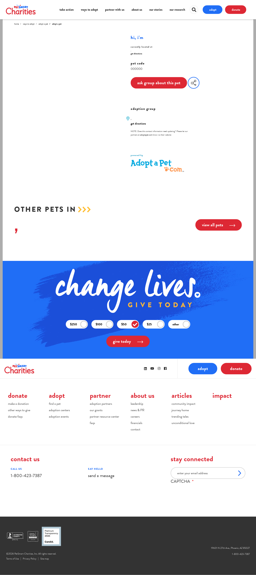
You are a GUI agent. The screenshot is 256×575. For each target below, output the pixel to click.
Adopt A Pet (43, 23)
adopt (212, 9)
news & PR (137, 410)
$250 (78, 324)
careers (135, 416)
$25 (155, 324)
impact (222, 395)
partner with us (114, 9)
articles (182, 395)
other (181, 324)
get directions (136, 53)
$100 (104, 324)
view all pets (218, 225)
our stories (155, 9)
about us (137, 9)
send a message (101, 475)
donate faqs (15, 416)
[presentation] (198, 491)
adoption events (59, 416)
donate (236, 9)
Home (16, 23)
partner (100, 395)
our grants (96, 410)
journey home (180, 410)
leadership (137, 403)
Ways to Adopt (28, 23)
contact (135, 429)
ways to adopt (89, 9)
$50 (130, 324)
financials (136, 422)
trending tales (180, 416)
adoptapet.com (146, 134)
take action (67, 9)
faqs (92, 422)
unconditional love (183, 422)
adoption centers (59, 410)
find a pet (55, 403)
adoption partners (101, 403)
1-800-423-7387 (26, 475)
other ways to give (19, 410)
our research (177, 9)
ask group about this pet (158, 82)
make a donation (18, 403)
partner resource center (104, 416)
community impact (183, 403)
